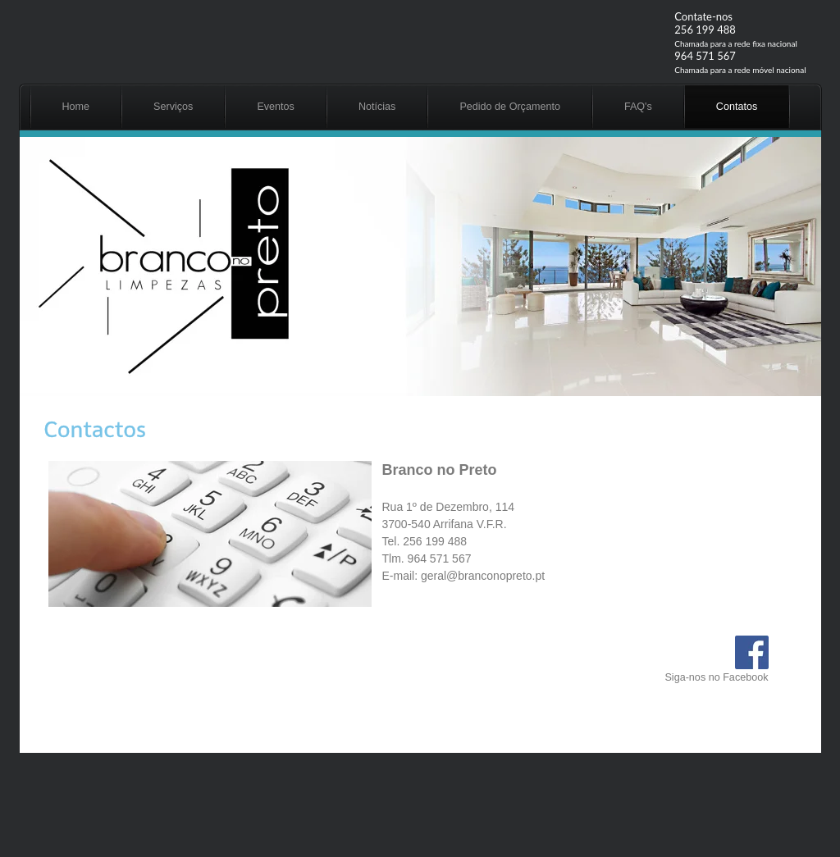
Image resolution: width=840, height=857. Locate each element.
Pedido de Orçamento (509, 106)
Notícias (377, 106)
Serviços (173, 106)
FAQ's (638, 106)
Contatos (736, 106)
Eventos (275, 106)
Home (76, 106)
